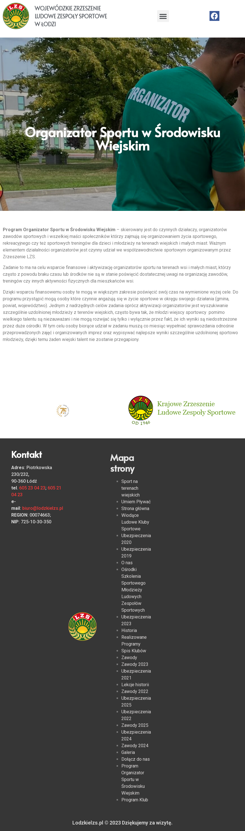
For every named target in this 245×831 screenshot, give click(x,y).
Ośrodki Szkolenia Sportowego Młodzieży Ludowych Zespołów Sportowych (133, 590)
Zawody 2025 (134, 725)
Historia (129, 630)
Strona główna (135, 508)
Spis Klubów (133, 650)
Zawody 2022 (134, 691)
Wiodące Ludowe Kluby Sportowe (135, 522)
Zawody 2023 (134, 664)
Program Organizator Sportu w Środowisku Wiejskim (133, 779)
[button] (163, 16)
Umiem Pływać (136, 501)
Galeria (128, 752)
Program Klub (134, 799)
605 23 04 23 (32, 488)
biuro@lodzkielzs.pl (42, 508)
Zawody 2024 (134, 745)
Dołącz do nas (135, 759)
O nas (127, 562)
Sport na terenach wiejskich (130, 488)
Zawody (129, 657)
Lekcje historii (135, 684)
